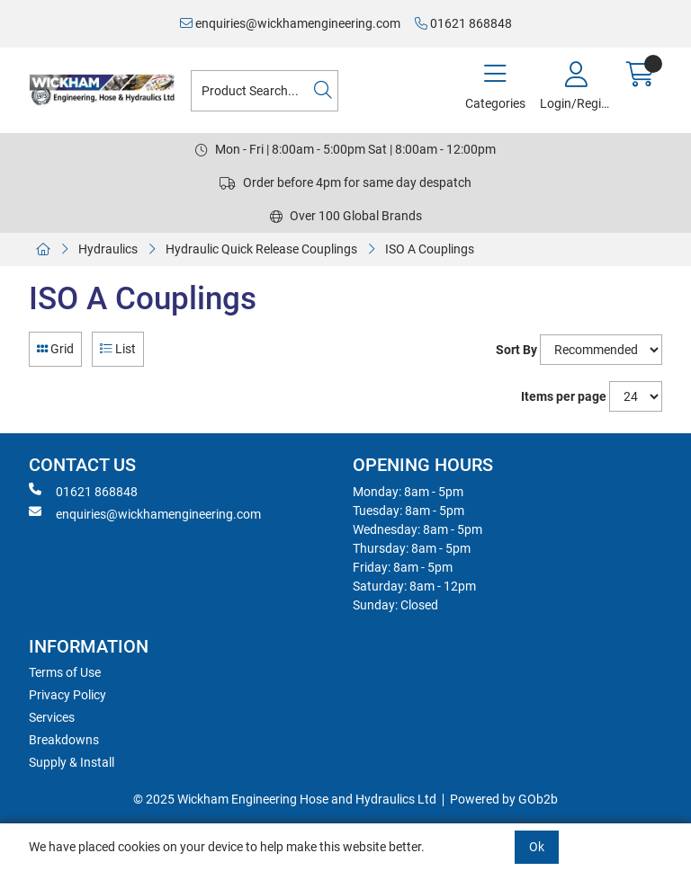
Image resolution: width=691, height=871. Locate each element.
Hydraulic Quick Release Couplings (261, 249)
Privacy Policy (67, 695)
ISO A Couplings (429, 249)
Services (52, 717)
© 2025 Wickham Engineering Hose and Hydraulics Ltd (284, 799)
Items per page (563, 396)
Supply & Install (71, 762)
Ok (536, 847)
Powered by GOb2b (504, 799)
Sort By (516, 349)
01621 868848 (463, 23)
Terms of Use (65, 672)
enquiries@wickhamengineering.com (290, 23)
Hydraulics (108, 249)
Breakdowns (64, 740)
